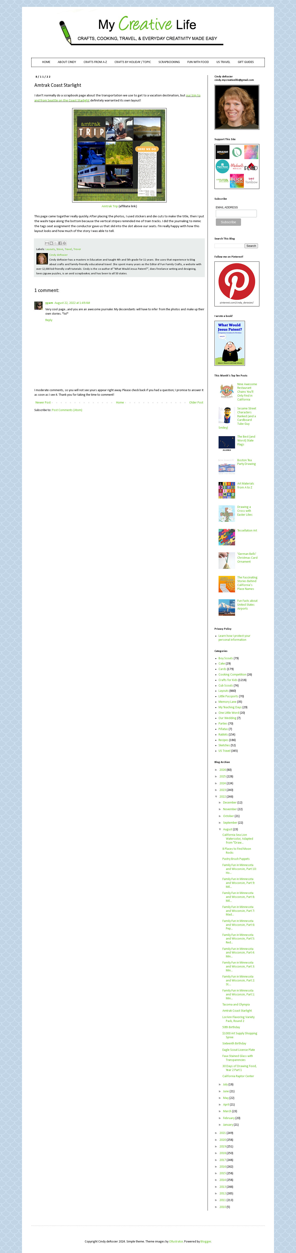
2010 (223, 1207)
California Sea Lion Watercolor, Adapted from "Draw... (237, 838)
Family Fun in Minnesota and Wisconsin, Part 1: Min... (238, 994)
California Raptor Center (238, 1076)
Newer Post (43, 402)
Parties (223, 723)
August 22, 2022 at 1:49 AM (72, 303)
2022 (223, 796)
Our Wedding (227, 718)
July (225, 1084)
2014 (223, 1180)
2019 (223, 1146)
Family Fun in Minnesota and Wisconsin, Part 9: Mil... (238, 883)
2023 (223, 790)
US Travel (224, 751)
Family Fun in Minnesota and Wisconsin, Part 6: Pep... (238, 925)
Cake (222, 663)
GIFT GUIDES (246, 62)
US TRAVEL (223, 62)
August (228, 829)
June (226, 1091)
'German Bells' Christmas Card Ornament (247, 558)
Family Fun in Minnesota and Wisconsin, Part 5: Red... (238, 939)
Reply (48, 320)
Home (120, 402)
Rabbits (223, 734)
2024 (223, 783)
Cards (222, 669)
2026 (223, 770)
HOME (46, 62)
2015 (223, 1173)
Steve (59, 249)
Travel (68, 249)
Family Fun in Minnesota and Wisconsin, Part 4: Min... (238, 953)
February (229, 1118)
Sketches (224, 745)
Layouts (50, 249)
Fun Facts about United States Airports (247, 604)
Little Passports (228, 696)
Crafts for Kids (228, 680)
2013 (223, 1187)
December (230, 802)
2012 (223, 1193)
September (230, 823)
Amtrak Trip (110, 206)
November (230, 809)
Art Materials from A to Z (245, 485)
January (228, 1125)
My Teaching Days (230, 707)
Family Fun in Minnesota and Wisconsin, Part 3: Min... (238, 966)
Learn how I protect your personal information (234, 638)
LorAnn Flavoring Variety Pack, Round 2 (238, 1019)
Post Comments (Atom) (67, 410)
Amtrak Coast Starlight (237, 1011)
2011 (223, 1200)
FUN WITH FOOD (198, 62)
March (227, 1111)
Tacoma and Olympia (236, 1004)
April (226, 1104)
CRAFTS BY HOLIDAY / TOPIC (133, 62)
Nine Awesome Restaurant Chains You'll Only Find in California (247, 392)
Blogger (205, 1241)
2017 (223, 1160)
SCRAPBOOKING (169, 62)
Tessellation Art (247, 530)
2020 (223, 1140)
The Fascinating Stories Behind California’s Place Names (247, 583)
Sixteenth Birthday (234, 1043)
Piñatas (223, 729)
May (226, 1098)
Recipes (223, 740)
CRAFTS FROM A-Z (95, 62)
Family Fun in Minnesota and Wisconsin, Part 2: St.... (238, 980)
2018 (223, 1153)
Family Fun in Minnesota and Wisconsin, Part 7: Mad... (238, 911)
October (229, 816)
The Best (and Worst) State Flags (246, 440)
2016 (223, 1167)
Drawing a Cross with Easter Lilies (244, 511)
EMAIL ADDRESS (227, 207)
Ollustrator (176, 1241)
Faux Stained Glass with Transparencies (237, 1058)
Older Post (196, 402)
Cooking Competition (232, 674)
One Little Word (229, 713)
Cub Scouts (226, 685)
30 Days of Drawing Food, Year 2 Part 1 (239, 1068)
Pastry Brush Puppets (236, 859)
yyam (49, 303)
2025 (223, 776)
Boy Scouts (226, 658)
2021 (223, 1133)
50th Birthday (231, 1027)
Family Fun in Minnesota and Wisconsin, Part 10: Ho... (239, 869)
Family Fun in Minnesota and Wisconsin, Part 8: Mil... (238, 897)
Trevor (77, 249)
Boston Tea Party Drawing (246, 462)
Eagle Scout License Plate (238, 1050)
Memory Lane (227, 702)
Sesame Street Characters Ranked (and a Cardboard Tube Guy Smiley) (237, 418)
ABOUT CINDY (67, 62)
